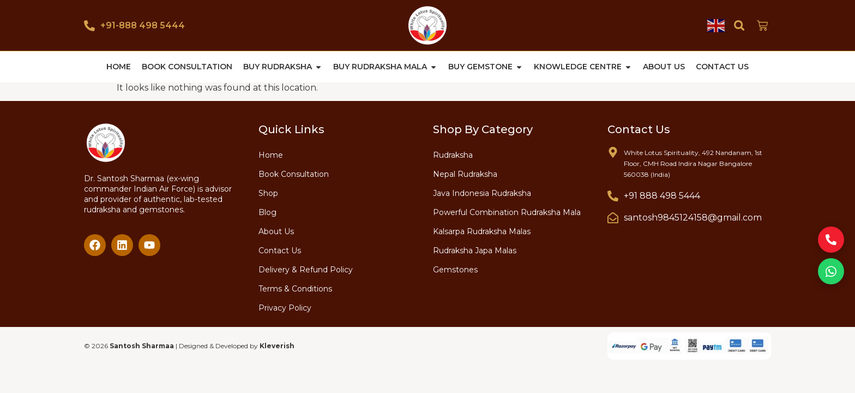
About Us (276, 231)
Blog (267, 212)
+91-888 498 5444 (142, 25)
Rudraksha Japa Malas (474, 250)
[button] (739, 25)
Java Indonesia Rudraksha (482, 193)
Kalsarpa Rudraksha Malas (482, 231)
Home (270, 154)
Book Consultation (293, 173)
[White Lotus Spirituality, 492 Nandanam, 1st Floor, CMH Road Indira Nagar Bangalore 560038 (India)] (612, 151)
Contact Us (279, 250)
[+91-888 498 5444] (89, 25)
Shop (268, 193)
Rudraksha (453, 154)
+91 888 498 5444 (662, 195)
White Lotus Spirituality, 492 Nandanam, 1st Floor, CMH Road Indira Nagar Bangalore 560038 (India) (693, 163)
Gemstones (455, 269)
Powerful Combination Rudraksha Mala (507, 212)
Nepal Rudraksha (465, 173)
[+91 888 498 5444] (612, 195)
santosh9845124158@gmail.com (693, 217)
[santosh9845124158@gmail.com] (612, 217)
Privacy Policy (284, 307)
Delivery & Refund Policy (305, 269)
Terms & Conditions (295, 288)
